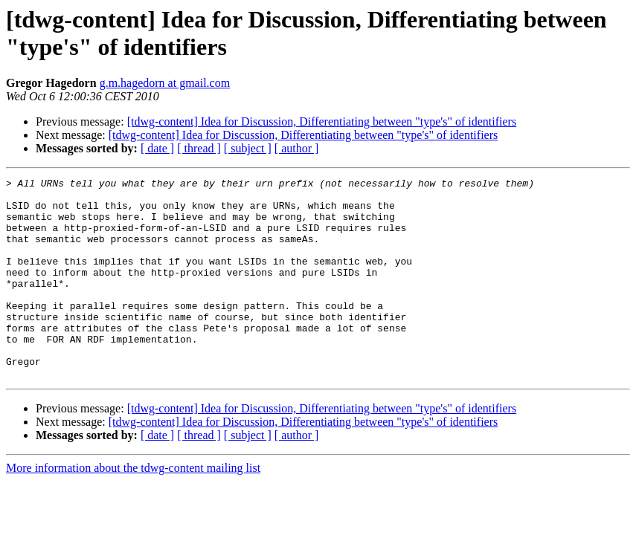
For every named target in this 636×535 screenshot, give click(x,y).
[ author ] (296, 148)
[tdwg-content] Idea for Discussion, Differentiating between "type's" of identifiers (322, 121)
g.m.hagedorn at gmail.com (165, 83)
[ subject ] (248, 148)
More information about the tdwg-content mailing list (133, 508)
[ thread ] (199, 148)
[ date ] (157, 148)
